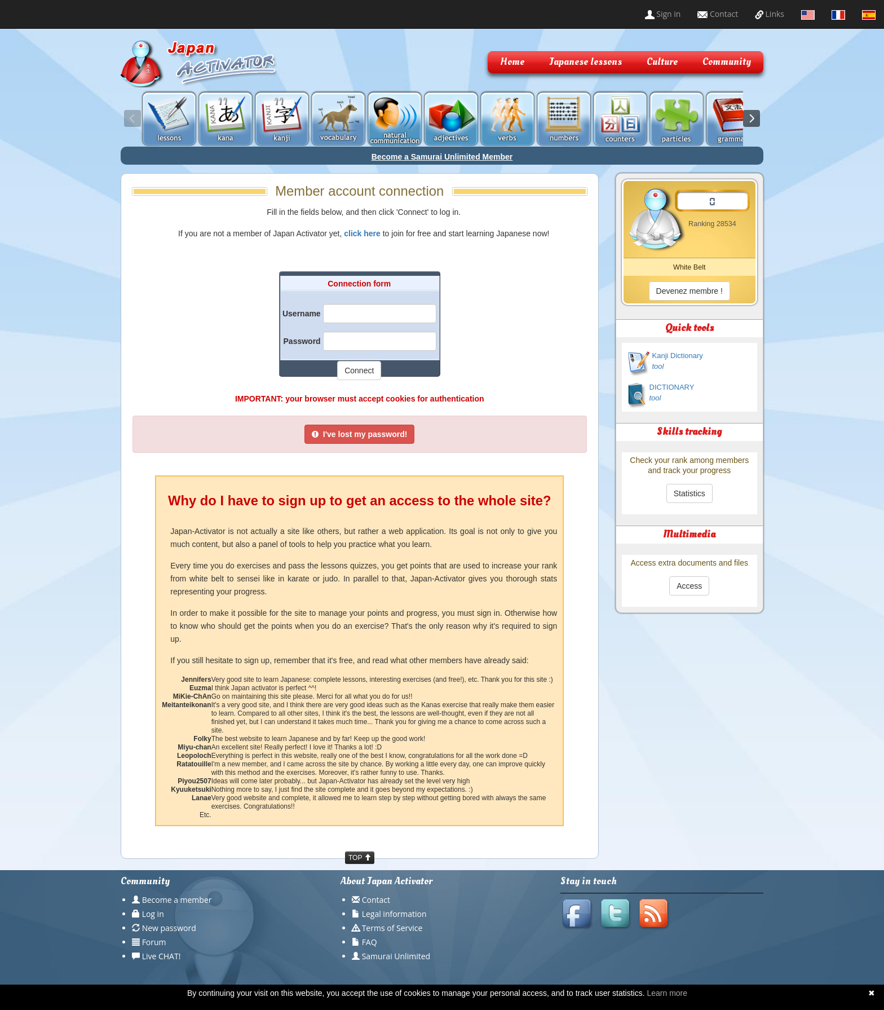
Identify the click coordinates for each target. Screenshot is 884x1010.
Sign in (663, 13)
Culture (662, 62)
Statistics (689, 493)
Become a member (177, 899)
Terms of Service (392, 928)
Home (512, 62)
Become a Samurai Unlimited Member (442, 156)
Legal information (394, 913)
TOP (359, 858)
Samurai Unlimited (396, 956)
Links (769, 13)
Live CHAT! (161, 956)
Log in (153, 913)
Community (726, 62)
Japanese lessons (585, 62)
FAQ (369, 942)
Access (689, 585)
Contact (717, 13)
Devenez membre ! (689, 290)
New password (169, 928)
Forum (154, 942)
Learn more (667, 993)
